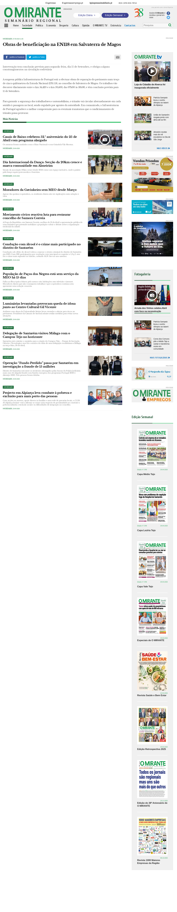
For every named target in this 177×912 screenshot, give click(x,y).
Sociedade (7, 39)
